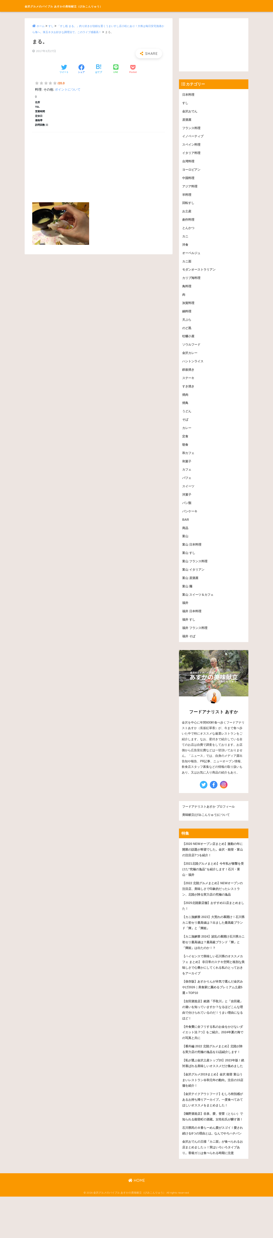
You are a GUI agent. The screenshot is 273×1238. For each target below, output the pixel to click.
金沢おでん (190, 111)
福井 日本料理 (192, 621)
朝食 (185, 451)
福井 (185, 612)
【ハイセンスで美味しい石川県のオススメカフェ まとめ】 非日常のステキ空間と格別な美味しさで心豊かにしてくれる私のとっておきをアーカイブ (212, 978)
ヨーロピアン (192, 171)
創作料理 (188, 222)
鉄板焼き (188, 375)
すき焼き (188, 392)
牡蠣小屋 (188, 341)
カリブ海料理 (192, 281)
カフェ (187, 477)
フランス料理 (192, 128)
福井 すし (189, 629)
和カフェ (188, 459)
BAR (185, 527)
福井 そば (189, 646)
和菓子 (187, 468)
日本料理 (188, 94)
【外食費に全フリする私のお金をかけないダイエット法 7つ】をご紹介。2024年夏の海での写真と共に (212, 1047)
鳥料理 (187, 290)
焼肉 (185, 400)
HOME (136, 1222)
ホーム (41, 26)
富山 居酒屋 (190, 587)
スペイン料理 (192, 145)
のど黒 (187, 332)
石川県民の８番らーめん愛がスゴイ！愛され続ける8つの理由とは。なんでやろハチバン (212, 1168)
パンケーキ (190, 519)
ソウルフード (192, 349)
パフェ (187, 485)
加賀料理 (188, 307)
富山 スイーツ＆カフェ (198, 604)
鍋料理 (187, 315)
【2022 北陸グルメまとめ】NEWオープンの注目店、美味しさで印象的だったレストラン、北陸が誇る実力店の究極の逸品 (212, 900)
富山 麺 (187, 595)
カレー (187, 434)
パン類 (187, 510)
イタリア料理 (192, 154)
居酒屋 (187, 120)
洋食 (185, 247)
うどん (187, 417)
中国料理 (188, 179)
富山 (185, 544)
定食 (185, 443)
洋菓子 (187, 502)
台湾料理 (188, 162)
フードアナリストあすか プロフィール (210, 817)
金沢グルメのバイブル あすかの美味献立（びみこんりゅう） (88, 6)
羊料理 (187, 196)
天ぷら (187, 324)
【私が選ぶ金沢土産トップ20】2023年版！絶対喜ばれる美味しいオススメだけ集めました (213, 1087)
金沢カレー (190, 358)
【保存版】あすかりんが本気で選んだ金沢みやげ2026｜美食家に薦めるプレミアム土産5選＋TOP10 (213, 1001)
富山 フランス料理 (195, 570)
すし (52, 26)
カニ (185, 239)
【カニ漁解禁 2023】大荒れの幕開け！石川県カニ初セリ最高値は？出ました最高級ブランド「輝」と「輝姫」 (213, 935)
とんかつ (188, 230)
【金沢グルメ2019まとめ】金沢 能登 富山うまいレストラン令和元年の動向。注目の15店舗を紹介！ (212, 1108)
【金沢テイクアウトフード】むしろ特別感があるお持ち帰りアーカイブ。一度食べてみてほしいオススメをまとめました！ (212, 1128)
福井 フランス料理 (195, 638)
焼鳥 (185, 409)
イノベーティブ (193, 137)
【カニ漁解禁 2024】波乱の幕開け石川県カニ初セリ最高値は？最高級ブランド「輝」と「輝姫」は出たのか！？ (213, 955)
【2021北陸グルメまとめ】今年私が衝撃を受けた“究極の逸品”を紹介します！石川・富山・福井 (213, 880)
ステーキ (188, 383)
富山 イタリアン (194, 578)
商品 (185, 536)
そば (185, 425)
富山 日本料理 (192, 553)
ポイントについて (68, 89)
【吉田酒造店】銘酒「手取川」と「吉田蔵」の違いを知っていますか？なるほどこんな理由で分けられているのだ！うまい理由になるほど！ (212, 1024)
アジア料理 (190, 188)
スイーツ (188, 493)
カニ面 (187, 264)
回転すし (188, 205)
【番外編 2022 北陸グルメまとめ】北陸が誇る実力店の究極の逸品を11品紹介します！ (212, 1067)
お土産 (187, 213)
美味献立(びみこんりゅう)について (207, 825)
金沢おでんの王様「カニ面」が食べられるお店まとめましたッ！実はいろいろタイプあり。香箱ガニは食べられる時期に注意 (212, 1188)
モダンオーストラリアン (200, 273)
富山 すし (189, 561)
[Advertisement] (98, 163)
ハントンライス (193, 366)
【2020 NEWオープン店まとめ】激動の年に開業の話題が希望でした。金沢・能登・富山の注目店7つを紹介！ (212, 860)
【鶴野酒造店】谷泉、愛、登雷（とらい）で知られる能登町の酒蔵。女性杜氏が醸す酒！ (212, 1148)
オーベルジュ (192, 256)
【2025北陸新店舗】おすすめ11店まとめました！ (213, 918)
